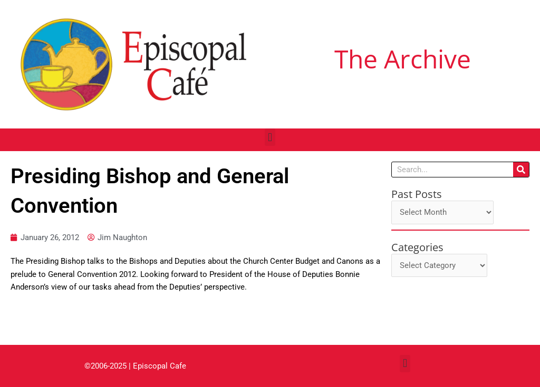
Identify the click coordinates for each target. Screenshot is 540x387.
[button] (270, 137)
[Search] (521, 169)
